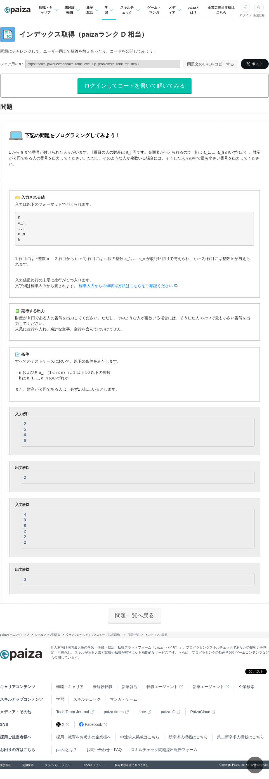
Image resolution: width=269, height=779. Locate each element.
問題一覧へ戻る (134, 615)
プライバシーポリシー (59, 765)
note (142, 712)
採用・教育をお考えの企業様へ (83, 737)
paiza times (114, 712)
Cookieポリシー (94, 765)
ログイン (245, 15)
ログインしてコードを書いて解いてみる (134, 86)
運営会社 (5, 765)
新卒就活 (129, 686)
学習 (60, 699)
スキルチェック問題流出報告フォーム (164, 749)
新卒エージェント (208, 686)
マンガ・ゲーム (123, 699)
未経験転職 (102, 686)
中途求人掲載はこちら (139, 737)
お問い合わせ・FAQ (104, 749)
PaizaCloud (200, 712)
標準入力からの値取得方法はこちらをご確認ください (126, 285)
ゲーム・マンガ (154, 10)
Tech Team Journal (72, 712)
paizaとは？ (193, 10)
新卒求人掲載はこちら (188, 737)
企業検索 (246, 686)
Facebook (90, 724)
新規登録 (259, 15)
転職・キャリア (70, 686)
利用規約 (28, 765)
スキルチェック (87, 699)
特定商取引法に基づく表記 (131, 765)
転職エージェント (162, 686)
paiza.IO (168, 712)
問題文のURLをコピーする (210, 64)
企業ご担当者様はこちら (221, 10)
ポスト (254, 64)
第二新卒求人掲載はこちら (240, 737)
